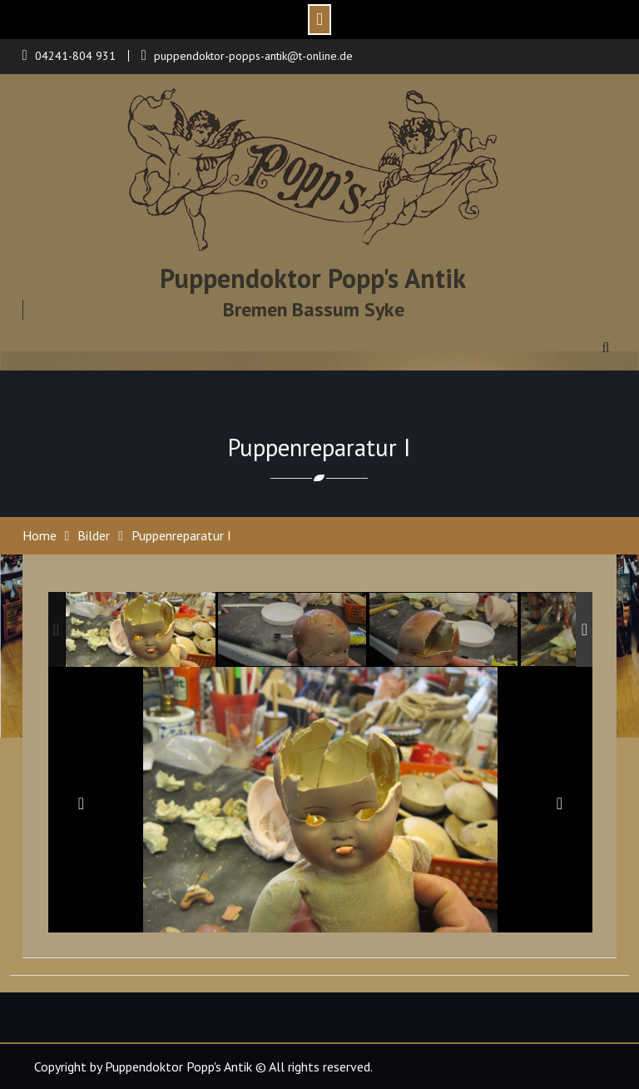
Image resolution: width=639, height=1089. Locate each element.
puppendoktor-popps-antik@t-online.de (253, 55)
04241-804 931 (75, 55)
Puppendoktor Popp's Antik (313, 278)
